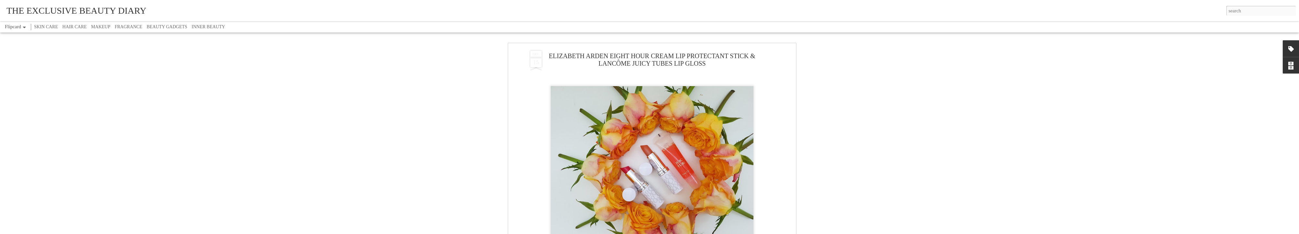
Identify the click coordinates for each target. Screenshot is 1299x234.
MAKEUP (100, 26)
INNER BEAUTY (208, 26)
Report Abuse (687, 230)
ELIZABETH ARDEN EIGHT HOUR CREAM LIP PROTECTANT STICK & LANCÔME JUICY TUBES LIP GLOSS (652, 34)
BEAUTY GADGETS (167, 26)
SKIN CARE (46, 26)
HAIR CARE (74, 26)
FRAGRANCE (128, 26)
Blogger (669, 230)
